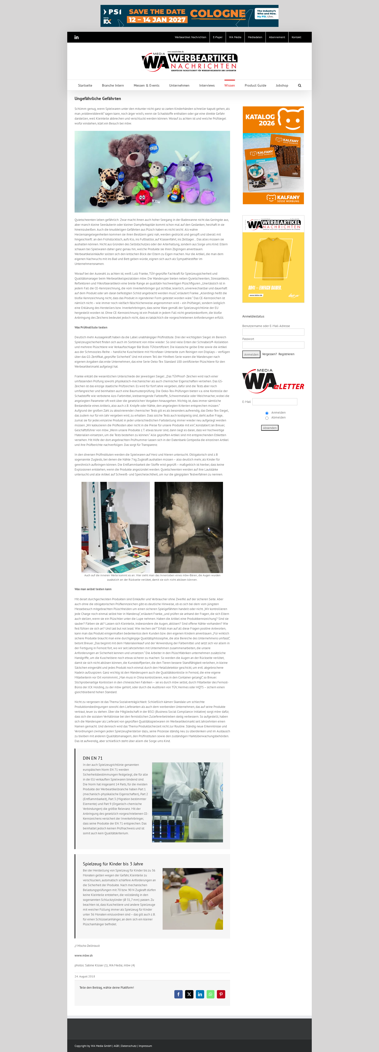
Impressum (145, 1046)
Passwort (248, 339)
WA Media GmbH (101, 1046)
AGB (116, 1046)
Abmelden (278, 417)
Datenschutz (128, 1046)
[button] (299, 85)
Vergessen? (269, 354)
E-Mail (246, 402)
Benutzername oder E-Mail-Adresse (266, 326)
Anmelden (278, 412)
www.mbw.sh (84, 955)
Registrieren (286, 354)
